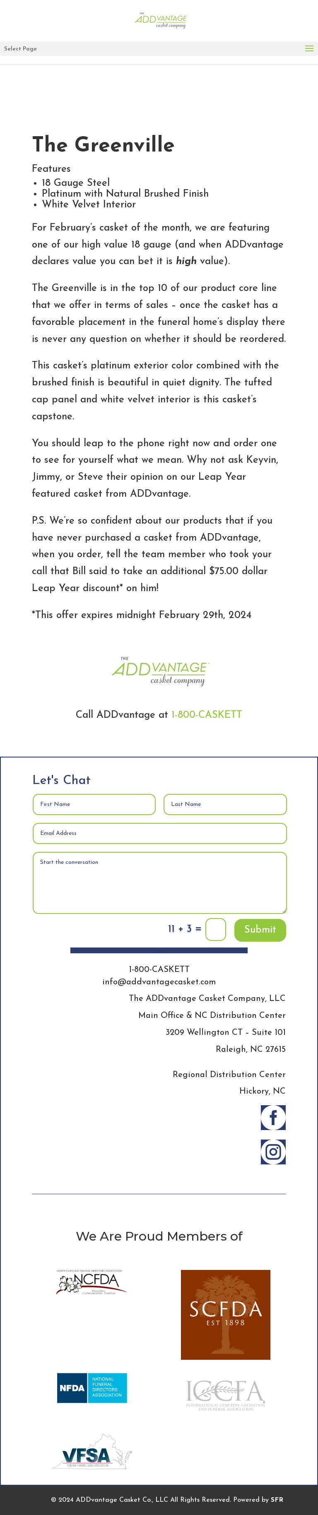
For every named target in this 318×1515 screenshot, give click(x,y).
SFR (277, 1500)
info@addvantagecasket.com (159, 982)
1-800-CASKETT (206, 715)
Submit (260, 930)
